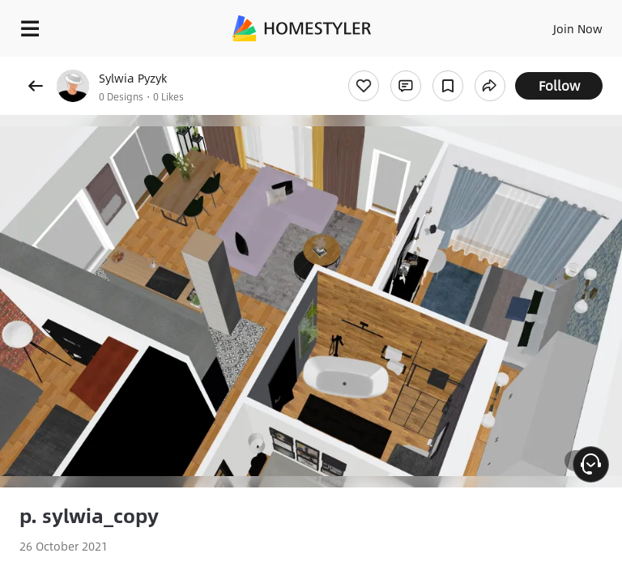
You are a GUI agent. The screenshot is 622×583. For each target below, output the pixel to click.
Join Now (578, 28)
